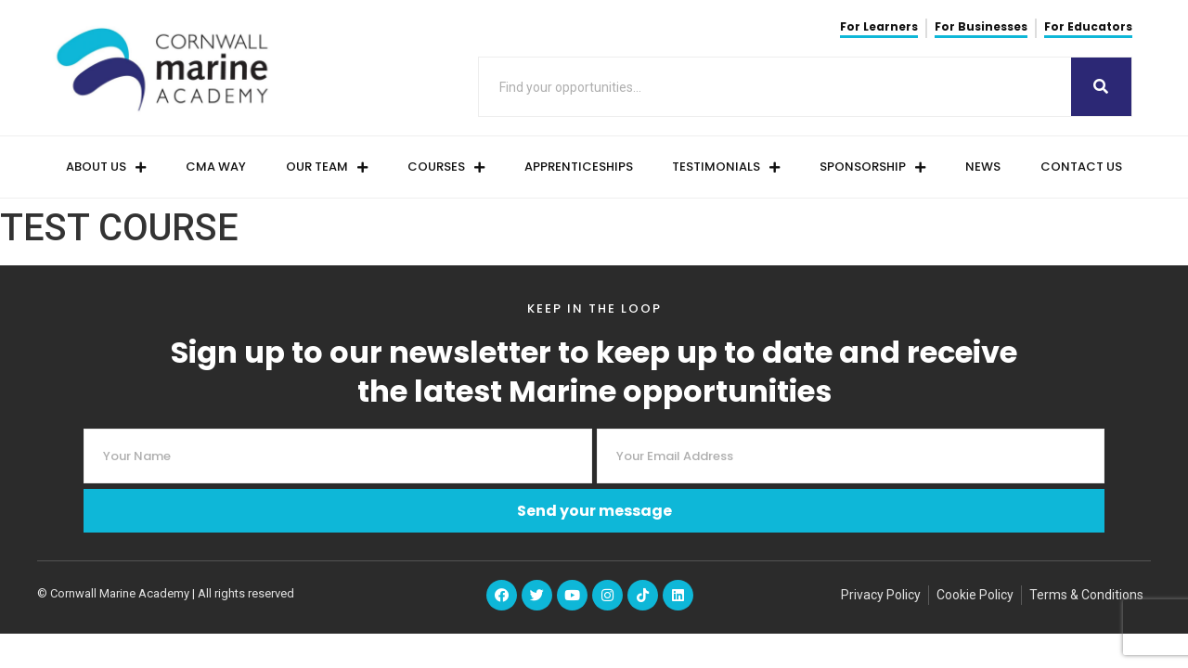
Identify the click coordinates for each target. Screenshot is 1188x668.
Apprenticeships (578, 166)
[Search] (1101, 87)
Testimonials (726, 167)
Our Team (327, 167)
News (983, 166)
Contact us (1081, 166)
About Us (106, 167)
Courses (445, 167)
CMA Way (216, 166)
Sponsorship (872, 167)
